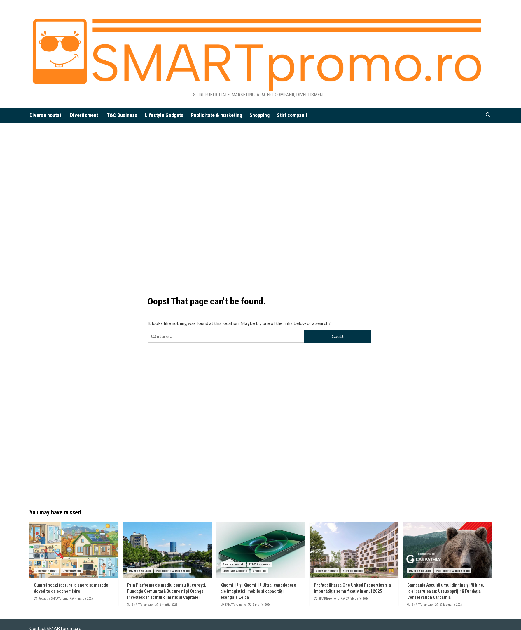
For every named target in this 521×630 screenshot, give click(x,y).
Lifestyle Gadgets (164, 115)
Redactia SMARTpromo (53, 598)
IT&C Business (121, 115)
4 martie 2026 (84, 599)
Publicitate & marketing (216, 115)
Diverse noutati (46, 115)
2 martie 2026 (168, 605)
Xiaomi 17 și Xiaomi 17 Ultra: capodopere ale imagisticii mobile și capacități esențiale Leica (258, 591)
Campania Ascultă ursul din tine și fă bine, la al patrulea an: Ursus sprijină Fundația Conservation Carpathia (445, 591)
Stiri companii (292, 115)
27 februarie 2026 (357, 599)
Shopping (259, 115)
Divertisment (84, 115)
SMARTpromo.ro (142, 605)
